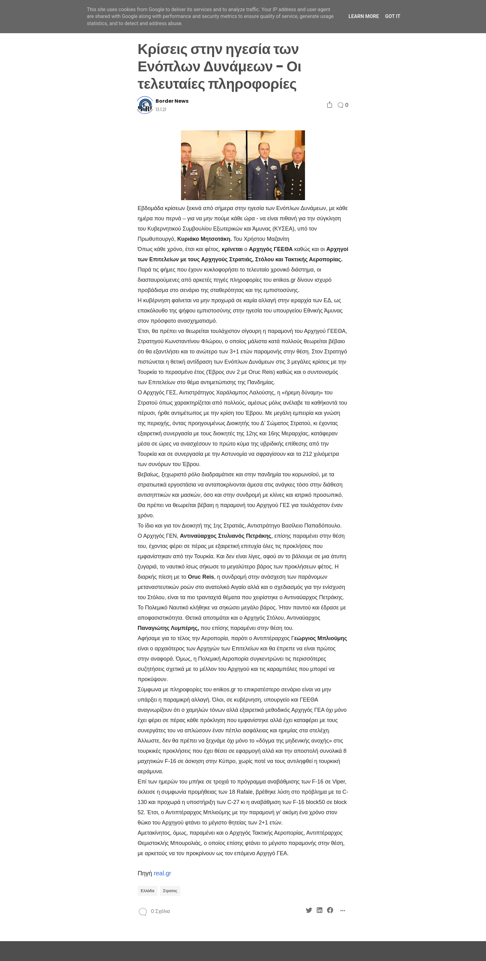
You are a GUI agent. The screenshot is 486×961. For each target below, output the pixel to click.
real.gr (162, 873)
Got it (392, 16)
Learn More (363, 16)
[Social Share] (330, 105)
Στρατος (170, 891)
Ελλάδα (147, 891)
